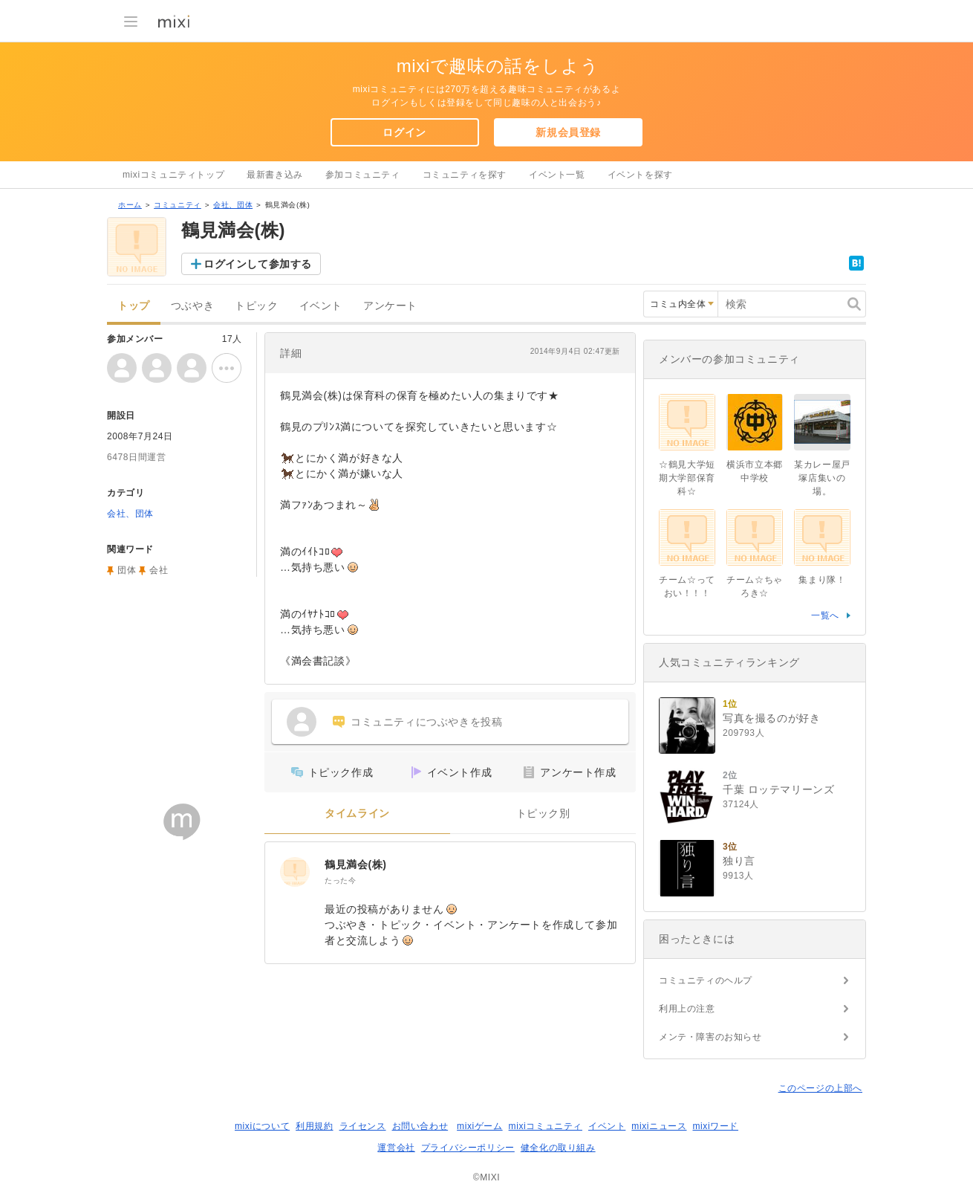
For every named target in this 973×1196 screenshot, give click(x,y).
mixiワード (715, 1126)
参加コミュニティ (362, 174)
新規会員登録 (568, 132)
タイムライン (357, 813)
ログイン (404, 132)
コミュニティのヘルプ (705, 980)
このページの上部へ (820, 1088)
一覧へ (825, 615)
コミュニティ (177, 205)
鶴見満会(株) (356, 864)
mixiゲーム (480, 1126)
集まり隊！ (821, 580)
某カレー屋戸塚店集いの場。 (822, 478)
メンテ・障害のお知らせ (710, 1037)
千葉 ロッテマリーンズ (779, 789)
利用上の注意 (687, 1008)
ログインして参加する (258, 264)
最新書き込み (275, 174)
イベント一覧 (557, 174)
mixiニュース (658, 1126)
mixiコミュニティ (545, 1126)
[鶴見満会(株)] (295, 872)
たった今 (340, 880)
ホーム (130, 205)
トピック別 (543, 813)
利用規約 (314, 1126)
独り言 (739, 861)
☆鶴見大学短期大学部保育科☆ (687, 478)
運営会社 (395, 1147)
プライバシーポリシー (468, 1147)
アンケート (390, 305)
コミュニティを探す (465, 174)
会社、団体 (233, 205)
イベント (320, 305)
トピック (256, 305)
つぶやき (192, 305)
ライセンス (362, 1126)
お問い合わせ (420, 1126)
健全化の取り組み (558, 1147)
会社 (158, 570)
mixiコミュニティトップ (173, 174)
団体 (126, 570)
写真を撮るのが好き (771, 718)
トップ (133, 305)
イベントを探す (640, 174)
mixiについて (262, 1126)
